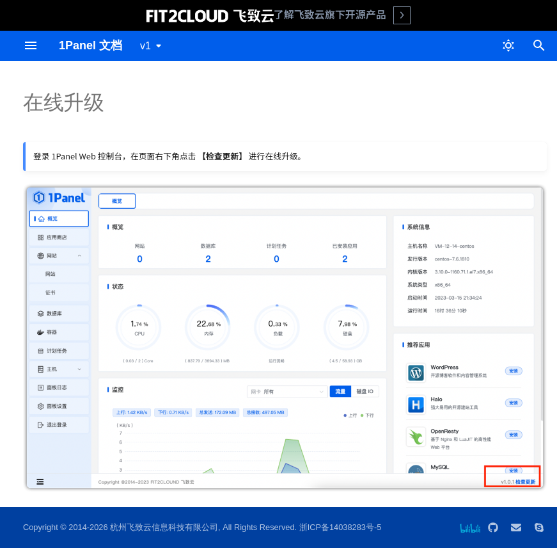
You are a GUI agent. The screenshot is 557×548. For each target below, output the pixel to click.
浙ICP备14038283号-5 (340, 527)
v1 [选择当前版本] (145, 45)
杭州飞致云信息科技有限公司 (164, 527)
